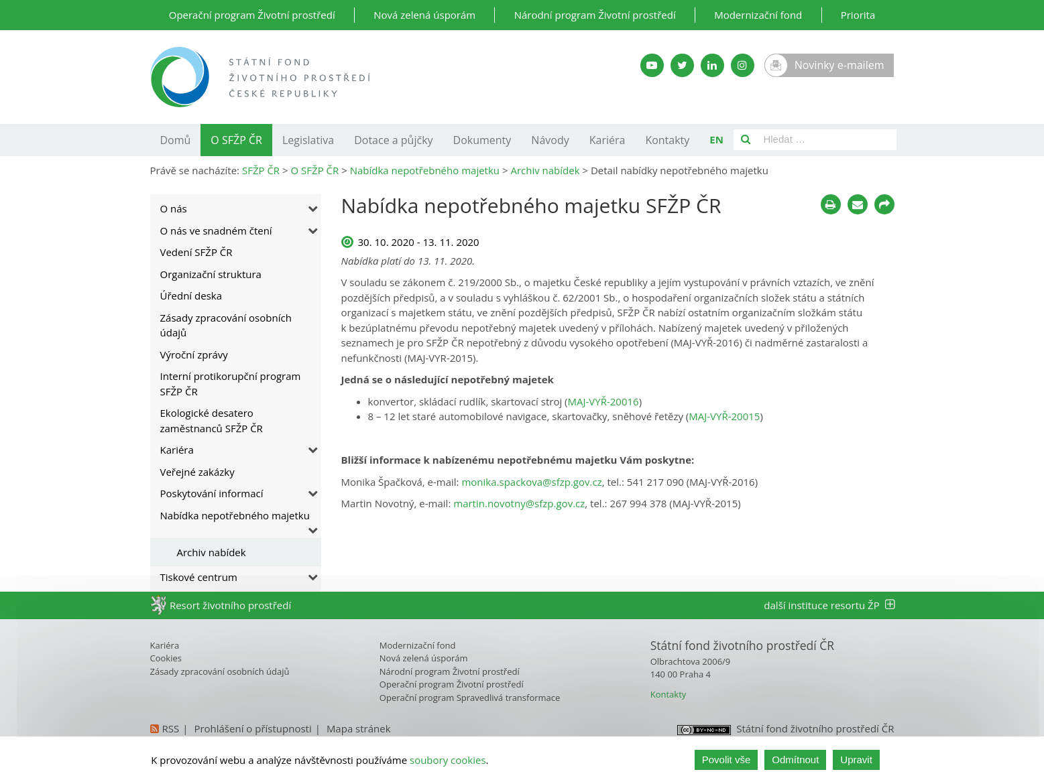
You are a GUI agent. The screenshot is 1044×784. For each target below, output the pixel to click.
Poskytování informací (212, 493)
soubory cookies (448, 760)
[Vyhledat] (746, 139)
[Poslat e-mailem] (858, 204)
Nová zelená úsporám (424, 14)
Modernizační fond (758, 14)
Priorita (858, 14)
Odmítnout (795, 759)
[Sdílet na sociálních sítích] (884, 204)
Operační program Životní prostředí (252, 14)
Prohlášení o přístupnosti (252, 728)
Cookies (166, 658)
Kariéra (607, 140)
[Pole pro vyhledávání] (827, 139)
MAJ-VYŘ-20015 (724, 416)
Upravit (856, 759)
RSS (171, 728)
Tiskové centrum (198, 577)
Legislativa (308, 140)
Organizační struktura (211, 274)
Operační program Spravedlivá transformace (470, 698)
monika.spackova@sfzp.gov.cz (531, 481)
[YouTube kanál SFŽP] (652, 65)
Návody (550, 140)
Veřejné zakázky (197, 471)
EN (716, 139)
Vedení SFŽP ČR (196, 252)
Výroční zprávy (194, 354)
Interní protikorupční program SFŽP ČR (230, 383)
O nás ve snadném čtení (216, 230)
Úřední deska (191, 295)
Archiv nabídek (211, 552)
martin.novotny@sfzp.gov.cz (519, 503)
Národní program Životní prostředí (595, 14)
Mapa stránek (359, 728)
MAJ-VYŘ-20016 (603, 401)
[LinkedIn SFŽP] (712, 65)
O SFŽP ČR (236, 140)
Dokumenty (482, 140)
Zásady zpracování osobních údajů (226, 325)
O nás (173, 208)
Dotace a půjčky (393, 140)
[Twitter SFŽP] (682, 65)
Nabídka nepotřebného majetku (235, 515)
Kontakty (667, 140)
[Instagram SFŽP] (742, 65)
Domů (175, 140)
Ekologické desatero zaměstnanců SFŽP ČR (211, 420)
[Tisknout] (831, 204)
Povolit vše (726, 759)
